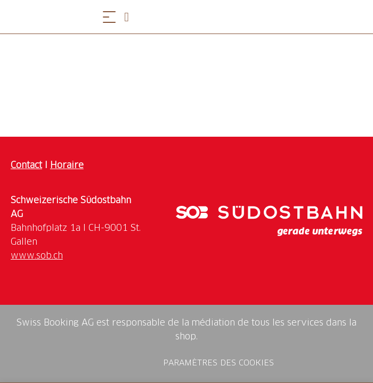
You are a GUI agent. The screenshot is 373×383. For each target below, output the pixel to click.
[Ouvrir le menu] (109, 17)
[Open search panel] (130, 17)
